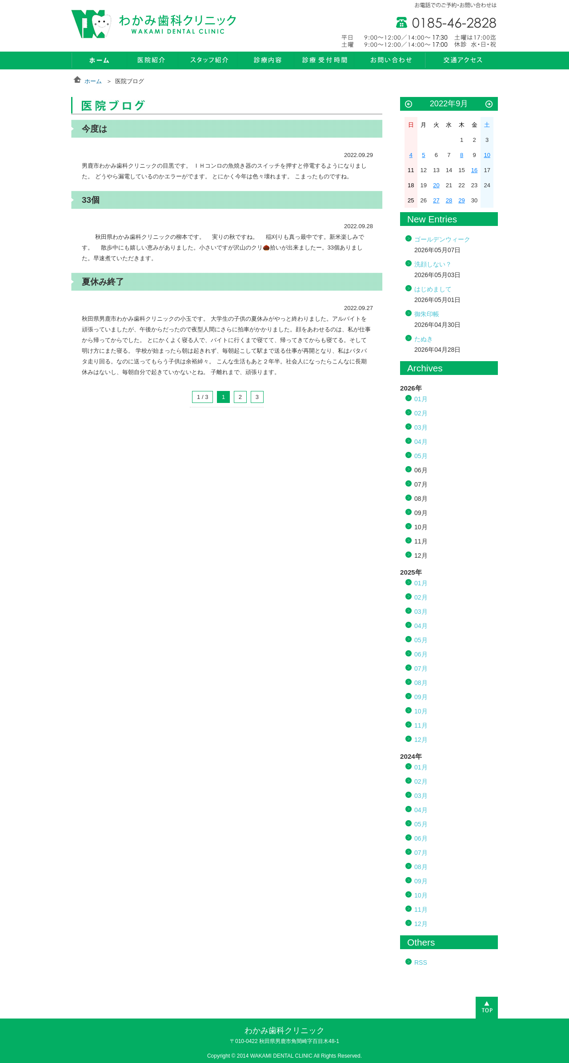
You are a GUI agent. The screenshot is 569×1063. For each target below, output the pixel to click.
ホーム (93, 81)
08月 (421, 682)
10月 (421, 711)
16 (474, 170)
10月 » (489, 104)
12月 (421, 739)
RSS (420, 962)
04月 (421, 441)
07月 (421, 668)
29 (461, 200)
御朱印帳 (426, 314)
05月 (421, 455)
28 (449, 200)
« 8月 (408, 104)
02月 (421, 413)
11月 (421, 725)
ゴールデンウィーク (442, 239)
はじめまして (433, 289)
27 (436, 200)
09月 (421, 697)
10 (487, 155)
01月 (421, 399)
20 (436, 185)
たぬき (423, 338)
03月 (421, 427)
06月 (421, 654)
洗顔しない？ (433, 264)
